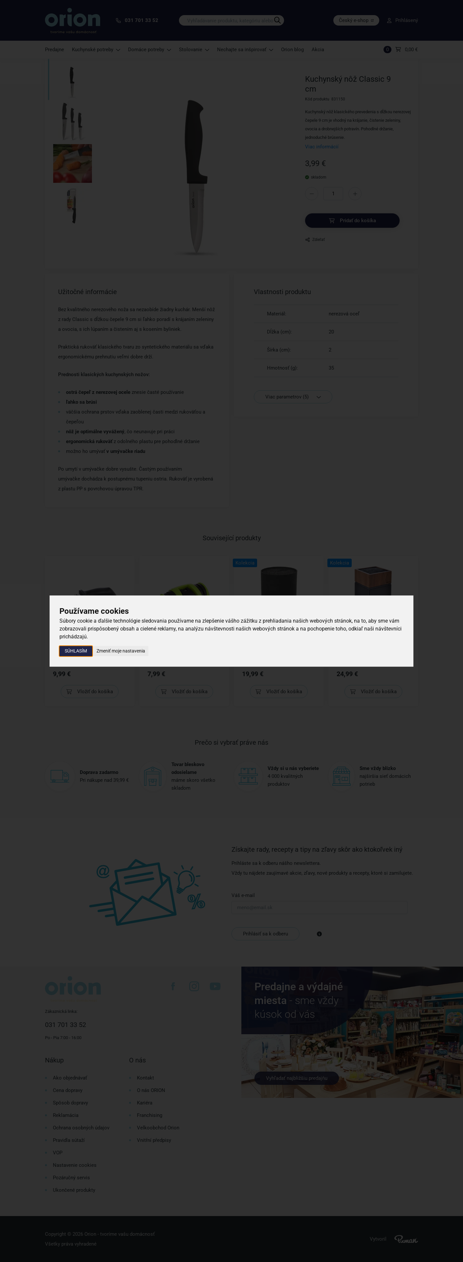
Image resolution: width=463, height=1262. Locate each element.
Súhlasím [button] (76, 650)
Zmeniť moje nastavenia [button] (121, 650)
